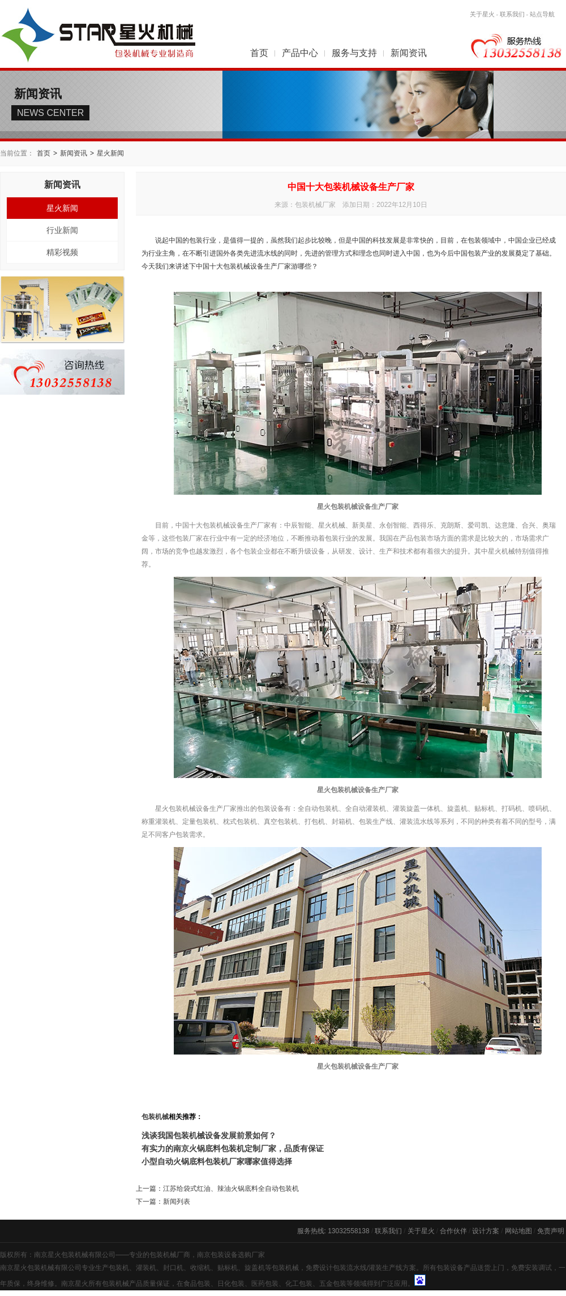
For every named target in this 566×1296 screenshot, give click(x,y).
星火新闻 (110, 153)
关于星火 (482, 14)
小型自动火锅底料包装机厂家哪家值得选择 (217, 1161)
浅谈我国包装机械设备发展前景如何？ (209, 1135)
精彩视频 (62, 252)
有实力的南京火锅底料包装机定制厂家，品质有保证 (233, 1148)
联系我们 (512, 14)
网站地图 (518, 1231)
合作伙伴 (453, 1231)
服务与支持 (354, 53)
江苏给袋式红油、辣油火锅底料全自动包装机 (231, 1189)
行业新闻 (62, 230)
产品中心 (300, 53)
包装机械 (155, 1117)
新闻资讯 (409, 53)
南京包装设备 (217, 1255)
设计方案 (485, 1231)
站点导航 (542, 14)
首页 (259, 53)
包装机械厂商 (169, 1255)
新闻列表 (176, 1202)
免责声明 (550, 1231)
